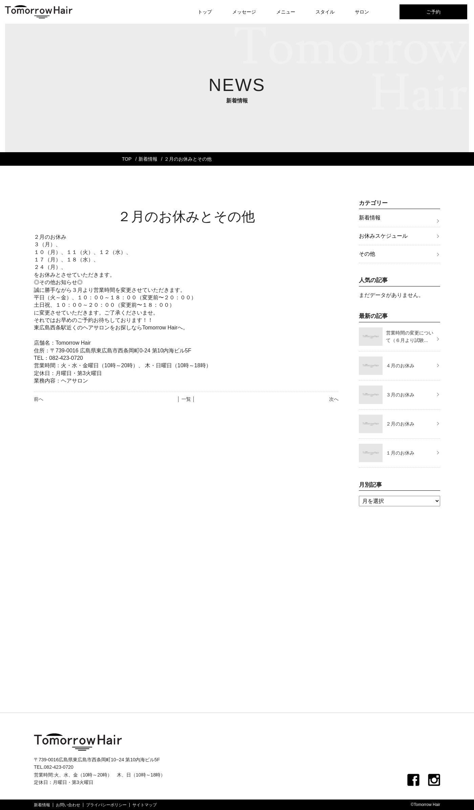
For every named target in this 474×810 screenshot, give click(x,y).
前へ (38, 399)
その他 (367, 254)
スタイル (325, 12)
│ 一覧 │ (186, 399)
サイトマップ (144, 805)
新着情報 (147, 159)
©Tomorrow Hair (425, 804)
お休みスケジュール (383, 236)
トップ (205, 12)
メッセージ (244, 12)
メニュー (285, 12)
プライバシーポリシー (106, 805)
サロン (362, 12)
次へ (334, 399)
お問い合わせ (68, 805)
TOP (127, 159)
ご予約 (433, 12)
